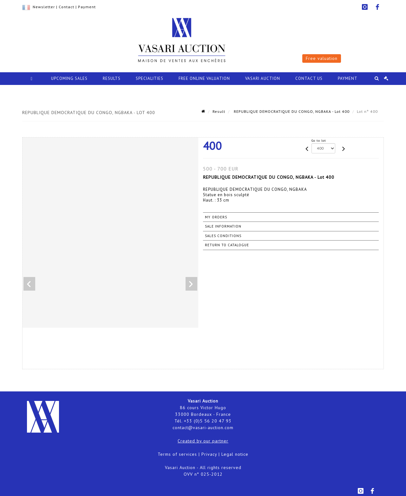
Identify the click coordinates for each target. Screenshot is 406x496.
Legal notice (234, 454)
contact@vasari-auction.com (203, 427)
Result (219, 111)
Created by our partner (203, 441)
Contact (66, 6)
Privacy (209, 454)
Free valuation (321, 58)
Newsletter (44, 6)
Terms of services (177, 454)
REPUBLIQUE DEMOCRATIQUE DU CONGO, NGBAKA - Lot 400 (291, 111)
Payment (87, 6)
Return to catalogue (227, 245)
